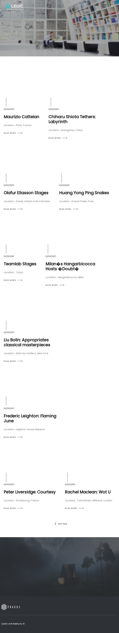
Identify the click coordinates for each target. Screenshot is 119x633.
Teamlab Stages (20, 264)
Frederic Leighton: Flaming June (30, 418)
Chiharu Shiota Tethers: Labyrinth (72, 119)
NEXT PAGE (62, 524)
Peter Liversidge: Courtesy (30, 492)
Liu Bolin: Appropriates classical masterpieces (27, 342)
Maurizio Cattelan (21, 117)
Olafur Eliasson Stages (26, 193)
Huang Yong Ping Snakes (84, 193)
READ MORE (13, 133)
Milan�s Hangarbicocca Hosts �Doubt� (70, 266)
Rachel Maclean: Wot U (87, 492)
